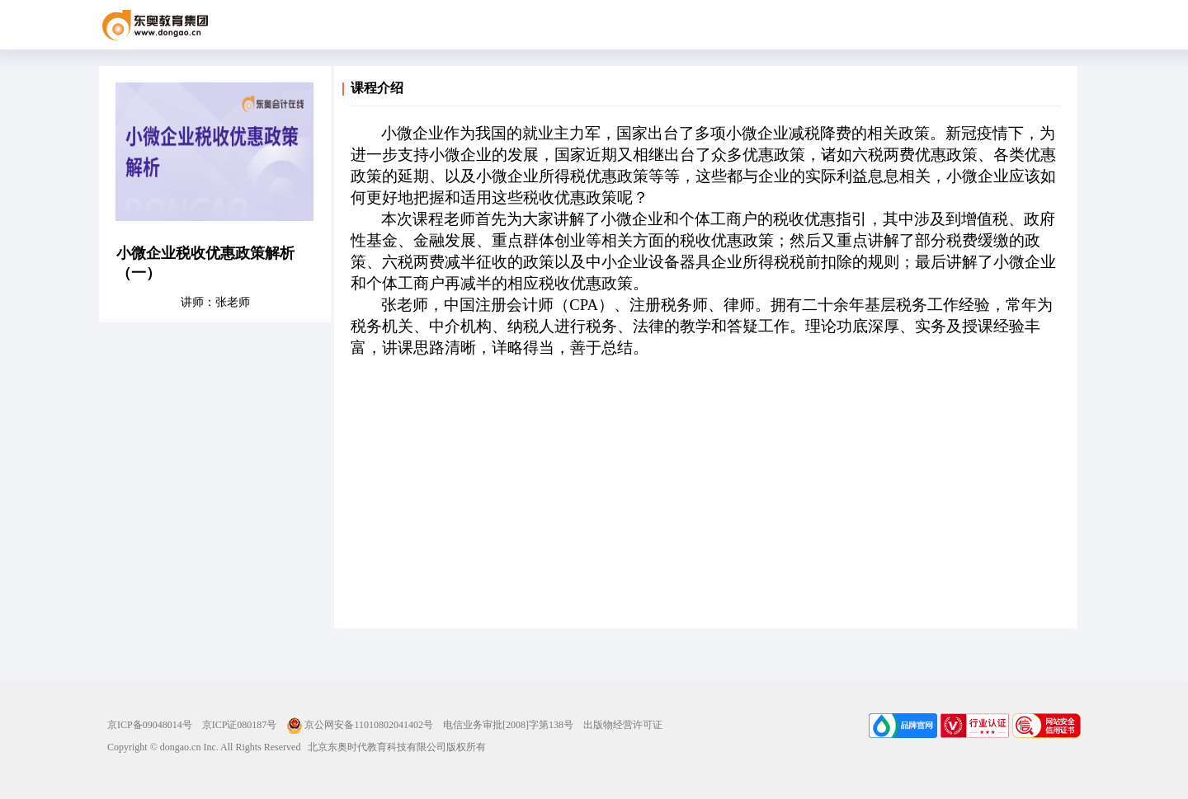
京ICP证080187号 (239, 725)
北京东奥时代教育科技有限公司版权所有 (393, 747)
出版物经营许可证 (622, 725)
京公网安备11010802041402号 (359, 725)
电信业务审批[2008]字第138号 (508, 725)
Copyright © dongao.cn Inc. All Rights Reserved (203, 747)
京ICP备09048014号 (149, 725)
